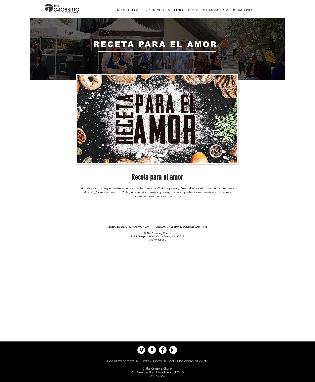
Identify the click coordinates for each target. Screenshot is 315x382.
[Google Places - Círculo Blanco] (152, 350)
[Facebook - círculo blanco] (163, 350)
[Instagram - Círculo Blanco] (173, 350)
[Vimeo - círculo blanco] (141, 350)
